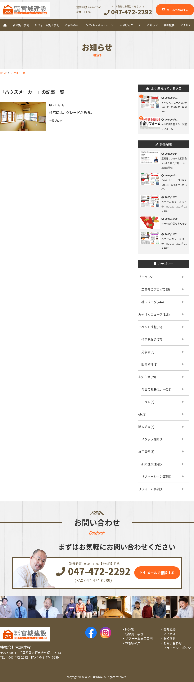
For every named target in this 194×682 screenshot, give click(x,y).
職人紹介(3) (147, 426)
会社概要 (169, 25)
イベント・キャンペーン (99, 25)
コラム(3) (149, 401)
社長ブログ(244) (154, 302)
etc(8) (143, 414)
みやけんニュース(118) (155, 314)
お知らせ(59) (148, 376)
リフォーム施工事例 (47, 25)
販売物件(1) (150, 364)
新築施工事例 (21, 25)
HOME (129, 629)
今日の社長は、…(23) (157, 389)
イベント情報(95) (151, 326)
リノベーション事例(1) (158, 476)
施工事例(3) (147, 451)
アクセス (185, 25)
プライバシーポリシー (178, 647)
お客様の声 (72, 25)
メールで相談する (177, 10)
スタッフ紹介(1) (153, 439)
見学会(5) (149, 351)
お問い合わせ (172, 643)
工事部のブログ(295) (157, 289)
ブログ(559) (148, 277)
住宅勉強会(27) (153, 339)
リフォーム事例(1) (152, 489)
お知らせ (152, 25)
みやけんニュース (130, 25)
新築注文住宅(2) (153, 464)
